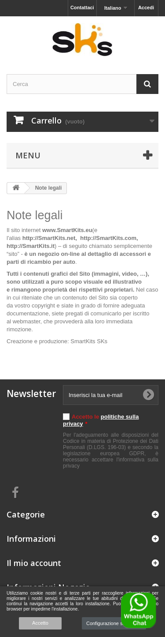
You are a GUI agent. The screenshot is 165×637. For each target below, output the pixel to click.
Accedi (146, 7)
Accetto (40, 623)
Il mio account (34, 563)
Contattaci (82, 7)
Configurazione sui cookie (114, 623)
